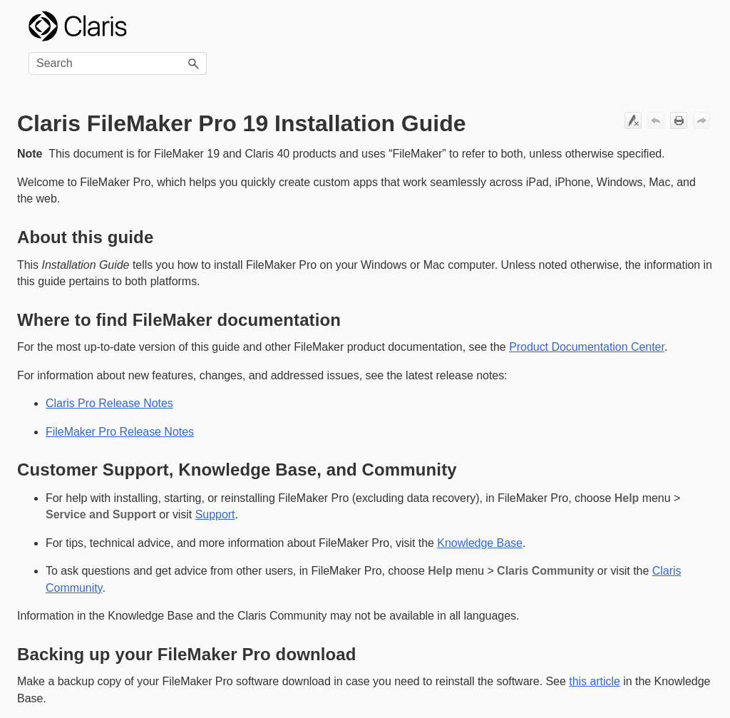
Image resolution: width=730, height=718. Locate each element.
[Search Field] (118, 63)
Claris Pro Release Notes (109, 403)
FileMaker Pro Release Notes (120, 432)
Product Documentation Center (586, 347)
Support (215, 514)
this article (594, 681)
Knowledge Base (480, 543)
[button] (194, 63)
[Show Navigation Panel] (694, 26)
